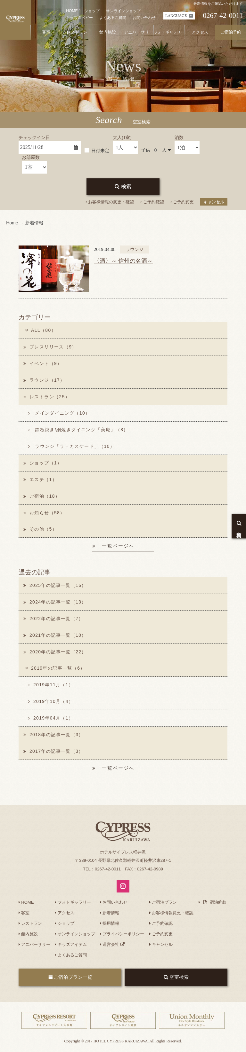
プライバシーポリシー (122, 935)
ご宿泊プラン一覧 (70, 978)
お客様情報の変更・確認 (110, 201)
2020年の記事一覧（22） (55, 652)
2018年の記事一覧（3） (53, 735)
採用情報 (109, 925)
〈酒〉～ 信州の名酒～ (123, 261)
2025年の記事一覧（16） (55, 586)
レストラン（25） (46, 396)
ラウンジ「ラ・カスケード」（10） (71, 446)
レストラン (30, 925)
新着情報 (109, 914)
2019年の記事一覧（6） (54, 669)
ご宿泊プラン (163, 903)
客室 (24, 914)
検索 (123, 186)
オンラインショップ (123, 11)
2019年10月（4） (51, 702)
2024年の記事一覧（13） (55, 602)
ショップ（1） (42, 463)
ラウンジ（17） (44, 380)
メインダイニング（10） (59, 413)
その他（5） (40, 530)
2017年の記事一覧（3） (53, 752)
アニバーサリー (35, 946)
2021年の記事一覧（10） (55, 636)
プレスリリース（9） (50, 346)
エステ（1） (40, 480)
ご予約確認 (152, 201)
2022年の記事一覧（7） (53, 619)
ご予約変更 (182, 201)
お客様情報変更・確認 (171, 914)
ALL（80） (40, 330)
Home (12, 222)
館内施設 (28, 935)
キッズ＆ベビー (79, 17)
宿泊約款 (212, 903)
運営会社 (112, 946)
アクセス (64, 914)
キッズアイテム (71, 946)
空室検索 (176, 978)
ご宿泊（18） (41, 496)
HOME (72, 11)
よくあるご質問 (112, 17)
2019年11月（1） (51, 686)
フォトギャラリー (73, 903)
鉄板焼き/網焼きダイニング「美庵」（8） (78, 430)
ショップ (92, 11)
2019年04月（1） (51, 719)
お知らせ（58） (44, 513)
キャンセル (213, 201)
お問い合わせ (144, 17)
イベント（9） (42, 363)
